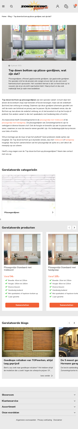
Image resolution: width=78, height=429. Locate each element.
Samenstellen (22, 305)
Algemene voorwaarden (26, 420)
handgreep (69, 140)
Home (4, 16)
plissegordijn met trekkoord (51, 120)
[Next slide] (74, 227)
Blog (10, 16)
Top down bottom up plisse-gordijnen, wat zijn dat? (32, 16)
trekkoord (59, 140)
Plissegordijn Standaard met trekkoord (18, 268)
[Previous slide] (69, 227)
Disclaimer (57, 420)
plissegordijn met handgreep (14, 122)
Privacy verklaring (44, 420)
